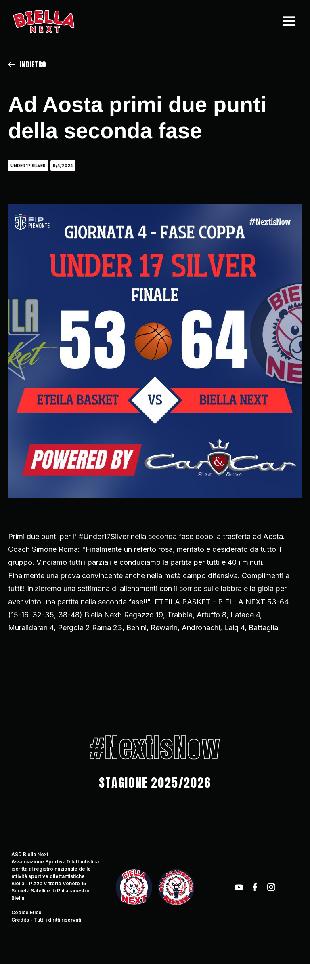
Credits (20, 920)
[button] (287, 21)
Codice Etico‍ (26, 912)
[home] (43, 21)
